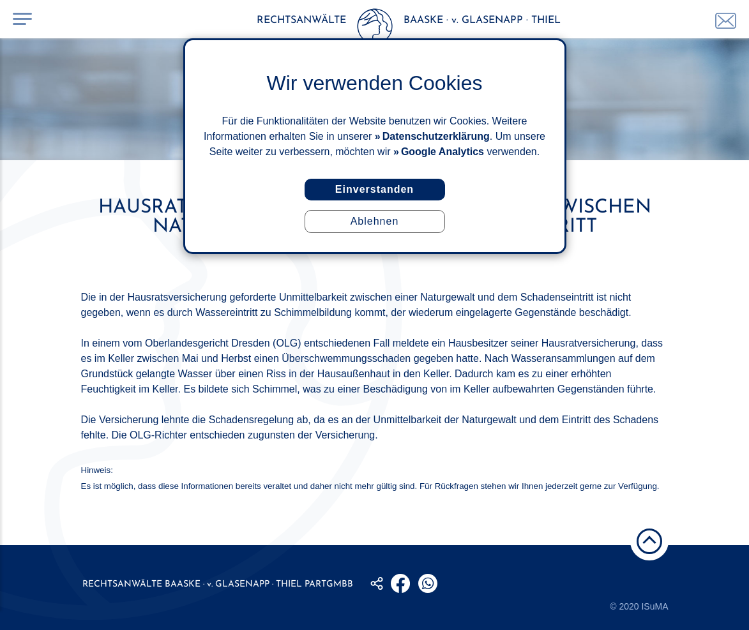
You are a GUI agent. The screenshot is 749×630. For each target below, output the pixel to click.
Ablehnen (375, 221)
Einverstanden (374, 189)
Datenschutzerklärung (436, 136)
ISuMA (654, 606)
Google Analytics (442, 151)
